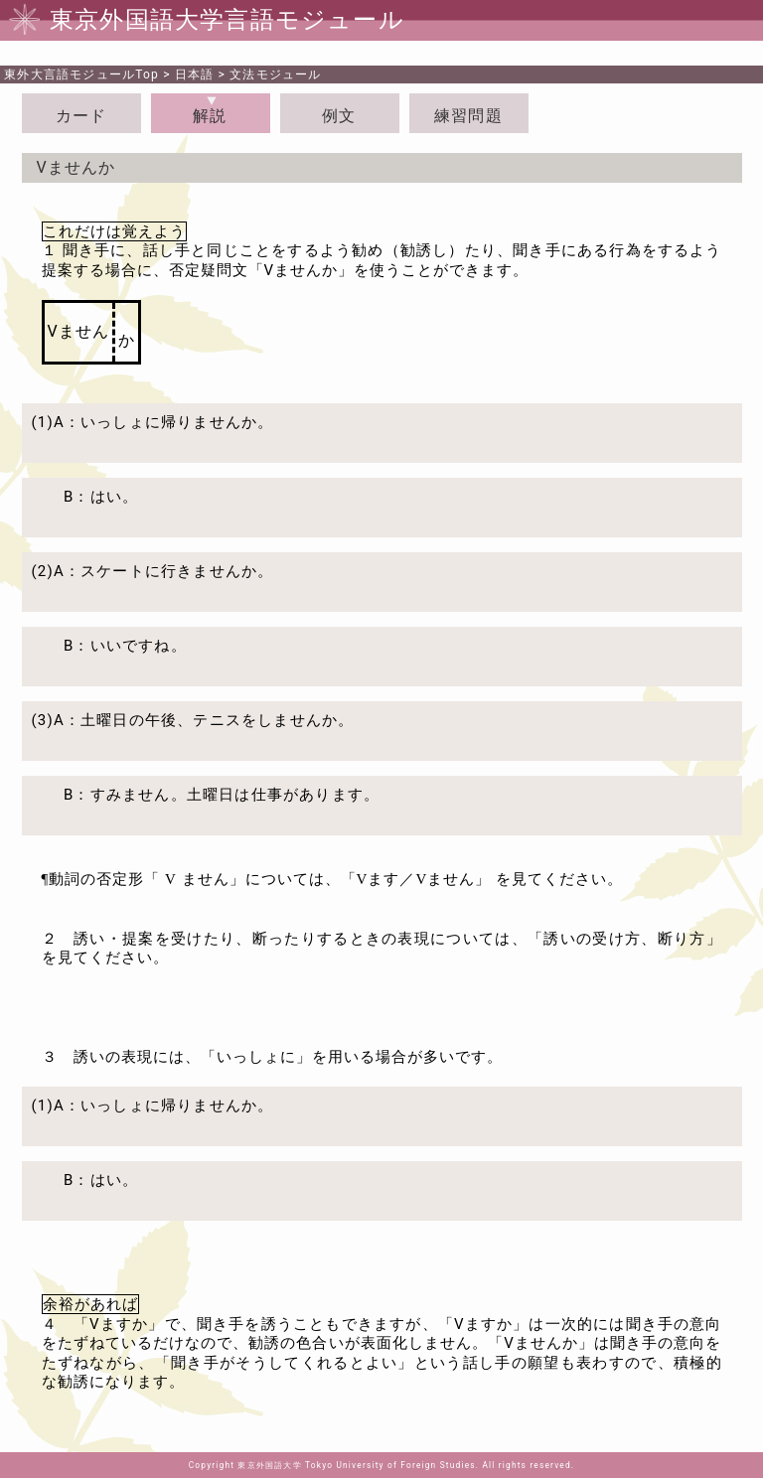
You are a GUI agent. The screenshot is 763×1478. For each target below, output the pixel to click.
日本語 (195, 74)
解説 (210, 115)
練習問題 (468, 115)
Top (81, 74)
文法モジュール (275, 74)
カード (81, 115)
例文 (339, 115)
